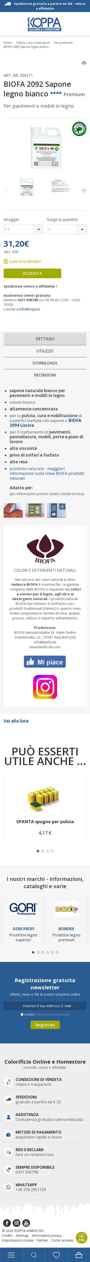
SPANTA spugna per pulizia (45, 821)
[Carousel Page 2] (43, 851)
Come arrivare (62, 1240)
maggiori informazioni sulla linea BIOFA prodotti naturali (47, 473)
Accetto (47, 1014)
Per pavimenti (63, 43)
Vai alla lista (16, 721)
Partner (42, 1240)
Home (8, 43)
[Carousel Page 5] (52, 952)
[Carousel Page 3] (47, 851)
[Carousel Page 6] (57, 952)
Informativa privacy (46, 1235)
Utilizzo (45, 351)
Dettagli (45, 338)
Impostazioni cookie (17, 1240)
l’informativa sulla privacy (53, 1014)
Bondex (66, 929)
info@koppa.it (29, 309)
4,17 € (45, 833)
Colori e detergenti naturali (45, 570)
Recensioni (45, 375)
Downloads (45, 363)
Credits (7, 1235)
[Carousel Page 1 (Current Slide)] (38, 851)
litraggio (11, 219)
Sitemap (22, 1235)
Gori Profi (23, 929)
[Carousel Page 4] (52, 851)
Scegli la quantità (62, 219)
